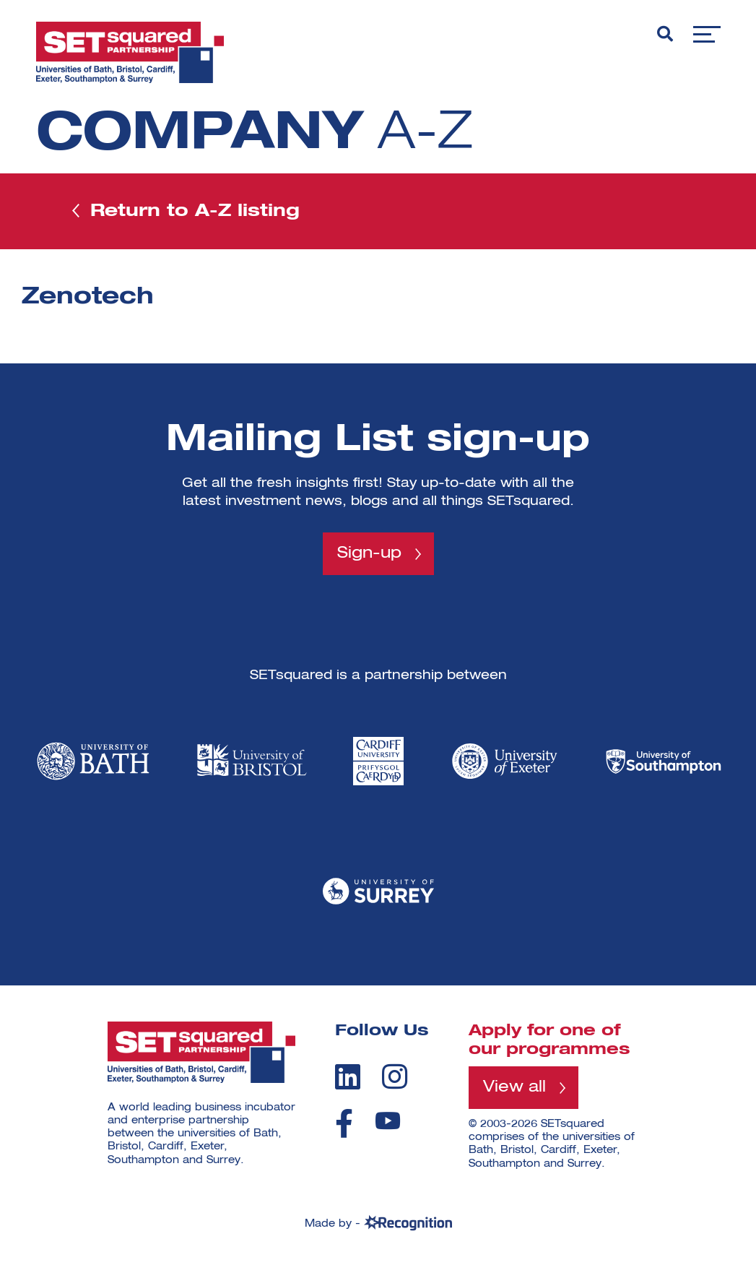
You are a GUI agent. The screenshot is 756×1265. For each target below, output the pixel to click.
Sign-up (369, 553)
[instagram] (394, 1076)
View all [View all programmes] (514, 1087)
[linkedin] (347, 1076)
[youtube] (388, 1121)
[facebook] (344, 1123)
